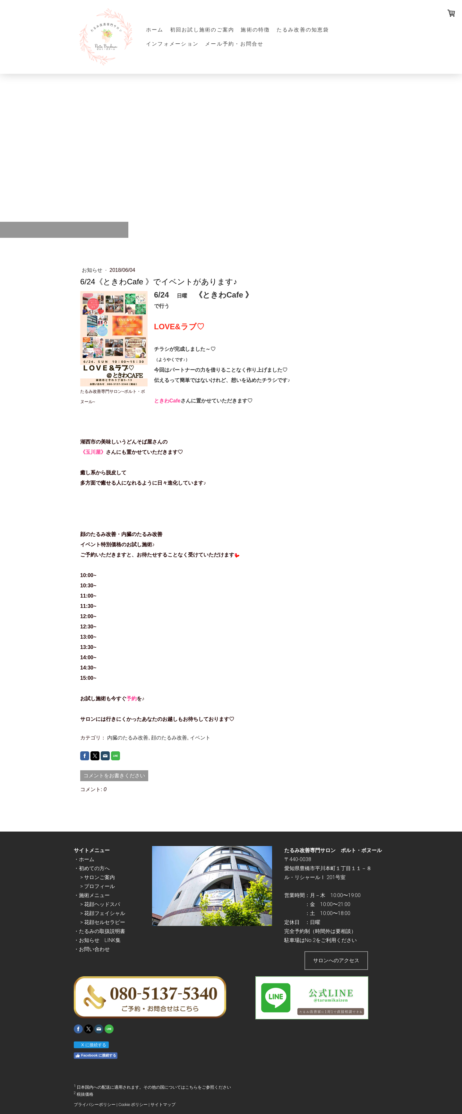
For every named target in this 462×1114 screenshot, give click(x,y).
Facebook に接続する (95, 1055)
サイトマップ (162, 1104)
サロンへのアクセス (336, 960)
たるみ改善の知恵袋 (303, 30)
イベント (200, 737)
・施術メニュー (92, 895)
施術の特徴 (255, 30)
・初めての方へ (92, 868)
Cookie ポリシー (133, 1104)
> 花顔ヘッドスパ (100, 904)
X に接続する (91, 1044)
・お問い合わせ (92, 949)
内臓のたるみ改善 (127, 737)
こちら (191, 1087)
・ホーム (84, 859)
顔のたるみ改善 (169, 737)
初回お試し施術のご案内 (202, 30)
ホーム (155, 30)
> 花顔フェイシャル (102, 913)
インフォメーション (172, 44)
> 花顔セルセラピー (102, 922)
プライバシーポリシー (95, 1104)
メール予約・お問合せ (234, 44)
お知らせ (93, 270)
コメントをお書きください (114, 775)
